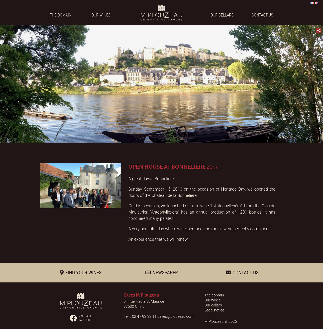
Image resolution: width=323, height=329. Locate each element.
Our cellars (222, 15)
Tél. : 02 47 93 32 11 (140, 316)
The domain (60, 15)
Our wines (101, 15)
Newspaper (165, 273)
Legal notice (214, 310)
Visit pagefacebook (81, 318)
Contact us (262, 15)
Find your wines (83, 273)
